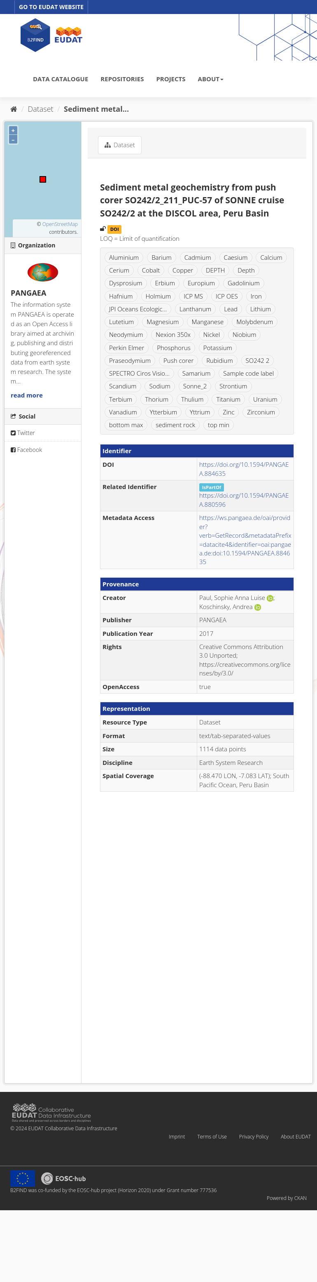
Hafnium (121, 296)
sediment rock (175, 425)
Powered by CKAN (287, 1198)
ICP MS (193, 296)
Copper (182, 270)
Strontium (233, 386)
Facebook (26, 450)
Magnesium (163, 322)
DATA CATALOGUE (60, 79)
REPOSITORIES (122, 79)
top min (218, 425)
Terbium (120, 399)
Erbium (165, 283)
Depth (246, 270)
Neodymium (126, 334)
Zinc (228, 412)
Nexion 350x (173, 334)
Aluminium (124, 257)
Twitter (23, 433)
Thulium (192, 399)
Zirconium (261, 412)
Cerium (119, 270)
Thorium (156, 399)
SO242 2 (258, 360)
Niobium (244, 334)
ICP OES (227, 296)
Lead (231, 309)
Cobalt (151, 270)
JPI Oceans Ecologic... (138, 309)
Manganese (207, 322)
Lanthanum (195, 309)
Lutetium (121, 322)
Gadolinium (244, 283)
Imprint (177, 1136)
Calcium (271, 257)
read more (27, 395)
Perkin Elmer (126, 347)
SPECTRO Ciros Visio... (139, 373)
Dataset (41, 109)
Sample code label (248, 373)
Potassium (217, 347)
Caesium (236, 257)
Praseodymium (130, 360)
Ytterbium (163, 412)
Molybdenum (254, 322)
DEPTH (215, 270)
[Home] (13, 109)
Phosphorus (174, 347)
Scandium (123, 386)
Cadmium (197, 257)
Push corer (178, 360)
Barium (162, 257)
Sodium (159, 386)
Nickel (211, 334)
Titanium (228, 399)
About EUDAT (296, 1136)
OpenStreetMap (60, 224)
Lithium (260, 309)
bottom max (126, 425)
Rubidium (219, 360)
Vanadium (123, 412)
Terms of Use (211, 1136)
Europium (201, 283)
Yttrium (200, 412)
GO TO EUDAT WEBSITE (51, 7)
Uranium (265, 399)
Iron (256, 296)
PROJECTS (170, 79)
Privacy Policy (253, 1136)
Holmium (158, 296)
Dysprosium (125, 283)
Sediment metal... (96, 109)
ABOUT (211, 79)
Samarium (196, 373)
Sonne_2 (195, 386)
